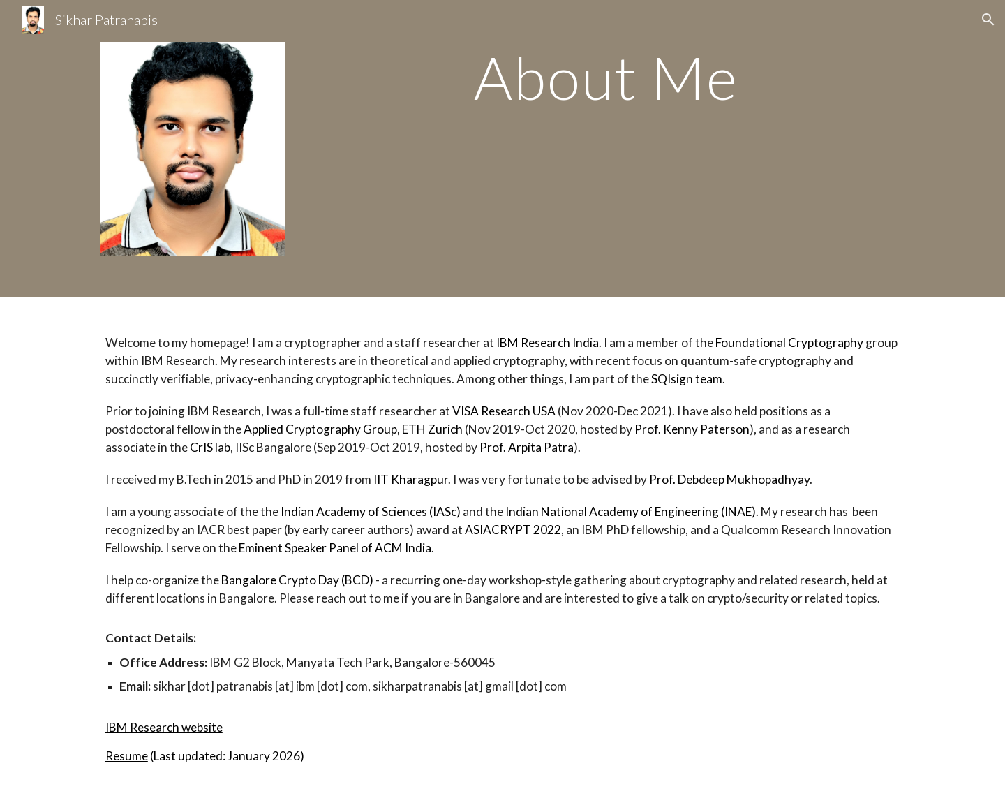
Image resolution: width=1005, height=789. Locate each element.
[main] (605, 77)
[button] (988, 19)
